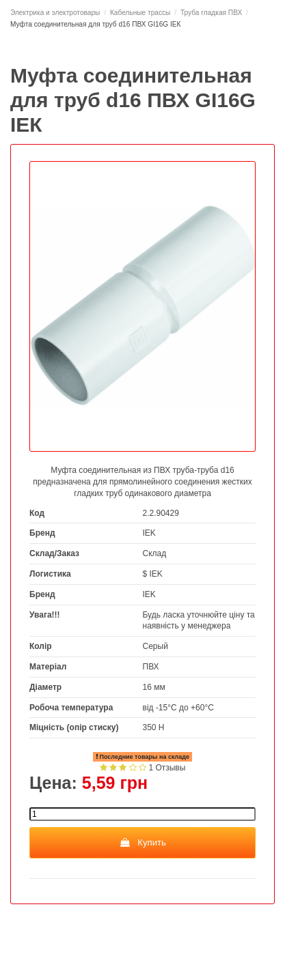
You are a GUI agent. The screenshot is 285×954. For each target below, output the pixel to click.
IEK (149, 533)
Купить (142, 842)
